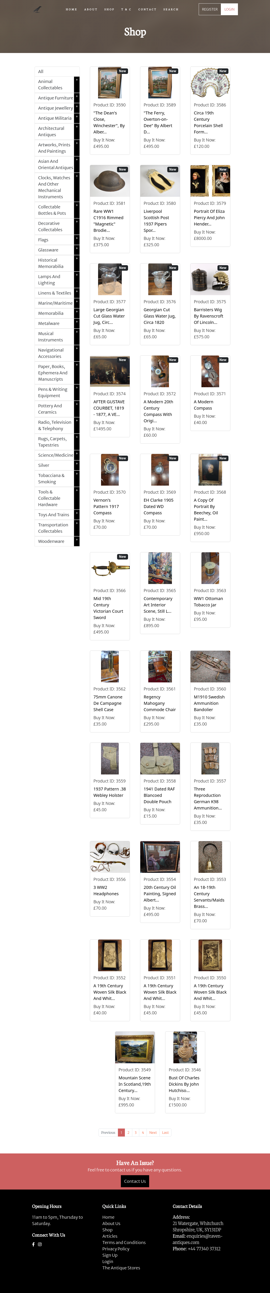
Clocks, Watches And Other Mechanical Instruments (59, 187)
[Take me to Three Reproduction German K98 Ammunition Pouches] (210, 787)
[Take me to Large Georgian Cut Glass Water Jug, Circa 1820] (110, 304)
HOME (71, 9)
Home (108, 1217)
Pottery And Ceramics (59, 409)
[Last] (165, 1133)
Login (107, 1261)
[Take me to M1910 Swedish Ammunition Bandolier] (210, 691)
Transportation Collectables (59, 528)
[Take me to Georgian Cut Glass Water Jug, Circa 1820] (160, 304)
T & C (126, 9)
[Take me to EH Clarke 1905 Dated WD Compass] (160, 498)
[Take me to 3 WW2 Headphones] (110, 885)
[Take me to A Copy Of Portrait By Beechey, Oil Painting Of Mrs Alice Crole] (210, 498)
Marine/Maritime (59, 303)
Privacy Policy (115, 1248)
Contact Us (135, 1181)
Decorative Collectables (59, 227)
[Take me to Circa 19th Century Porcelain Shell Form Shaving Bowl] (210, 111)
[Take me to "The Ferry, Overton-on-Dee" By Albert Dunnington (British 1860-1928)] (160, 111)
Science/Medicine (59, 455)
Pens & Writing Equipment (59, 392)
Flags (59, 240)
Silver (59, 465)
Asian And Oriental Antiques (59, 164)
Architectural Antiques (59, 132)
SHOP (109, 9)
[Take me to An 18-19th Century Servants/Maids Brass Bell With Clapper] (210, 885)
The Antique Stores (121, 1267)
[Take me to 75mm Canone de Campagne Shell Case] (110, 691)
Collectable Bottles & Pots (59, 210)
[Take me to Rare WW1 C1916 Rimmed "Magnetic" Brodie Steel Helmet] (110, 209)
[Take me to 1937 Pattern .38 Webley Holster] (110, 787)
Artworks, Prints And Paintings (59, 148)
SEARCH (171, 9)
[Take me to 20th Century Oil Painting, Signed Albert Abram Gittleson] (160, 885)
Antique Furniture (59, 98)
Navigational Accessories (59, 353)
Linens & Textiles (59, 293)
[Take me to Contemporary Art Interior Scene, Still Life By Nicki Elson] (160, 596)
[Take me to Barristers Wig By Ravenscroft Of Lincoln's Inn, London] (210, 304)
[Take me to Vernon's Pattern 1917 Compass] (110, 498)
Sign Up (109, 1255)
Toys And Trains (59, 515)
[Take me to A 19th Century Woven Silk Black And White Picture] (110, 980)
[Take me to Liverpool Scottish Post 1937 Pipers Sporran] (160, 209)
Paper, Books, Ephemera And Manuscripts (59, 373)
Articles (109, 1236)
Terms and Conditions (124, 1242)
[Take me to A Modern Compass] (210, 399)
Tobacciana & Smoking (59, 479)
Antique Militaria (59, 118)
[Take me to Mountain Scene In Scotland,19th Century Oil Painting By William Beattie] (135, 1072)
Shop (107, 1229)
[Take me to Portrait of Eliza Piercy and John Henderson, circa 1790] (210, 209)
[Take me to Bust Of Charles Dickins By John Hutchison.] (185, 1072)
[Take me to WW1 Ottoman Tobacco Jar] (210, 596)
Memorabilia (59, 313)
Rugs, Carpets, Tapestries (59, 442)
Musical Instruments (59, 337)
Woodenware (59, 541)
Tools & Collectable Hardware (59, 498)
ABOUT (91, 9)
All (40, 71)
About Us (111, 1223)
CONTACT (147, 9)
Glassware (59, 250)
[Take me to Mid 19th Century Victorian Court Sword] (110, 596)
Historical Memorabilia (59, 263)
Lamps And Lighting (59, 280)
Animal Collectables (59, 85)
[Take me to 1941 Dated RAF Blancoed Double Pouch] (160, 787)
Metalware (59, 323)
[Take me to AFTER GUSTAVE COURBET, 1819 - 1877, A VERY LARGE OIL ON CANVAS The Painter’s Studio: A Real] (110, 399)
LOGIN (229, 9)
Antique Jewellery (59, 108)
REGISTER (210, 9)
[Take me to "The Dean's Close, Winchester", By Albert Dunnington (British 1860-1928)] (110, 111)
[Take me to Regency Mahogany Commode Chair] (160, 691)
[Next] (153, 1133)
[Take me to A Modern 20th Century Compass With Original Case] (160, 399)
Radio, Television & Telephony (59, 425)
